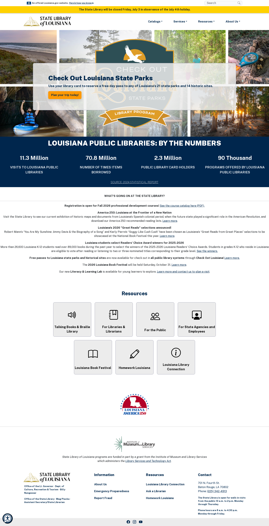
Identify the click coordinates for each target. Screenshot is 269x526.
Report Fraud (103, 498)
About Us (100, 484)
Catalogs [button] (154, 21)
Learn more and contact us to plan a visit (183, 271)
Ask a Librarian (156, 491)
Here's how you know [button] (81, 3)
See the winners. (207, 251)
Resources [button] (205, 21)
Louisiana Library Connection (165, 484)
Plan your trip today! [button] (65, 95)
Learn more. (232, 258)
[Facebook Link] (128, 522)
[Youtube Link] (140, 522)
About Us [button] (232, 21)
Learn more (169, 220)
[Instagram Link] (134, 522)
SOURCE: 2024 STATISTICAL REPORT (134, 182)
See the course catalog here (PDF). (182, 205)
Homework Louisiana (160, 498)
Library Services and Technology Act (148, 461)
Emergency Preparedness (111, 491)
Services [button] (179, 21)
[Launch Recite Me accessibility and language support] (7, 518)
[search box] (221, 3)
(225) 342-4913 (217, 491)
